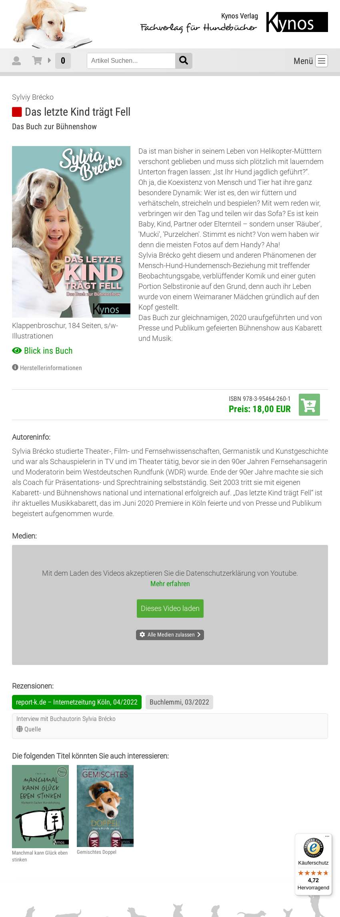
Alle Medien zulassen (171, 634)
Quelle (32, 729)
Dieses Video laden (170, 608)
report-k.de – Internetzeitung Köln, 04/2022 (77, 702)
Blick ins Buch (48, 351)
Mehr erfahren (170, 583)
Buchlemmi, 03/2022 (179, 702)
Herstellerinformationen (51, 368)
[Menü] (327, 838)
